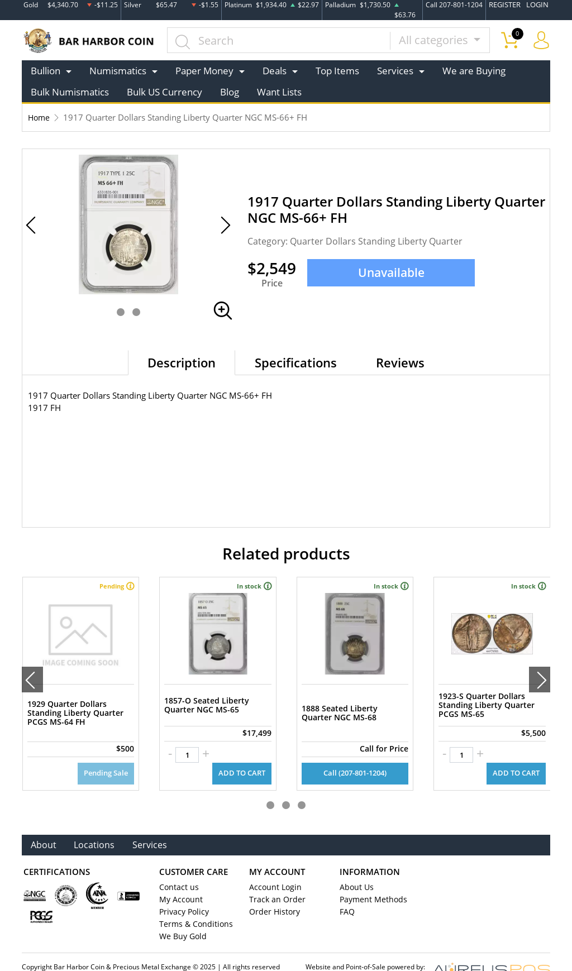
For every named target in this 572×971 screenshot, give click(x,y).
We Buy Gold (180, 917)
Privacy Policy (181, 893)
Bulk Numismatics (70, 91)
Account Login (273, 868)
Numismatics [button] (117, 70)
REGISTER (508, 4)
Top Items (337, 70)
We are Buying (474, 70)
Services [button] (395, 70)
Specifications (296, 362)
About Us (355, 868)
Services (152, 825)
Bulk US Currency (164, 91)
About (44, 825)
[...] (279, 40)
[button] (120, 312)
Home (39, 117)
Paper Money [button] (204, 70)
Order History (272, 893)
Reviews (400, 362)
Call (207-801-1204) (354, 754)
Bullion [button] (45, 70)
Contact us (177, 868)
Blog (229, 91)
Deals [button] (275, 70)
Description (181, 362)
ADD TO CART (243, 754)
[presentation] (32, 670)
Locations (95, 825)
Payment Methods (371, 881)
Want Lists (279, 91)
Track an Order (273, 881)
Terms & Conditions (192, 905)
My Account (179, 881)
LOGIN (538, 4)
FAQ (347, 893)
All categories (435, 39)
